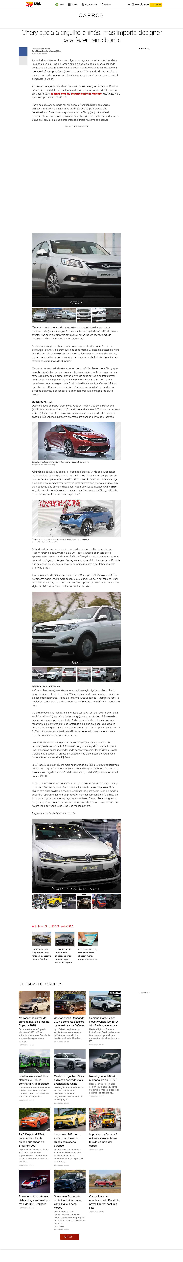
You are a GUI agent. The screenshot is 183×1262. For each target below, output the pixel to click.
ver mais (70, 1236)
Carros (91, 15)
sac (129, 4)
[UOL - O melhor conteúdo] (33, 4)
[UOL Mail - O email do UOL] (135, 4)
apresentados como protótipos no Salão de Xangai (60, 556)
